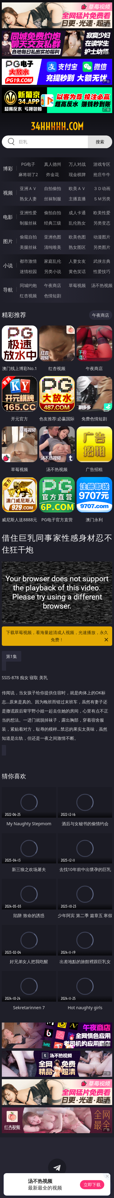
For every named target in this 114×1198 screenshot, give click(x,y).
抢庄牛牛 (101, 174)
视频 (8, 192)
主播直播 (77, 199)
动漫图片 (101, 237)
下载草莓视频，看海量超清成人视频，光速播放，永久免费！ (57, 636)
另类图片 (101, 247)
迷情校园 (28, 271)
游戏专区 (101, 164)
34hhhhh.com (57, 126)
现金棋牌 (77, 174)
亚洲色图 (52, 237)
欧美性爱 (101, 212)
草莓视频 (77, 285)
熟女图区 (77, 247)
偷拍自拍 (52, 212)
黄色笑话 (77, 271)
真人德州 (52, 164)
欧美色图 (77, 237)
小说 (8, 265)
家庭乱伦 (52, 261)
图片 (8, 241)
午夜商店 (52, 285)
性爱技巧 (101, 271)
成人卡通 (77, 212)
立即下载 (92, 1184)
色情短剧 (52, 296)
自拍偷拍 (52, 188)
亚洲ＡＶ (28, 188)
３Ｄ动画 (101, 188)
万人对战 (77, 164)
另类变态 (101, 223)
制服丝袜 (28, 223)
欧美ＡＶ (77, 188)
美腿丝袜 (28, 247)
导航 (8, 289)
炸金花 (52, 174)
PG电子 (28, 164)
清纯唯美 (52, 247)
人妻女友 (77, 261)
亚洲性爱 (28, 212)
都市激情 (28, 261)
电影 (8, 217)
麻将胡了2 (28, 174)
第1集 (11, 656)
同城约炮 (28, 285)
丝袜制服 (52, 199)
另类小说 (52, 271)
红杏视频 (28, 296)
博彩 (8, 168)
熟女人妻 (28, 199)
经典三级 (52, 223)
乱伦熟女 (77, 223)
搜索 (100, 142)
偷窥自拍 (28, 237)
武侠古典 (101, 261)
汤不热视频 (101, 285)
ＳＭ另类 (101, 199)
